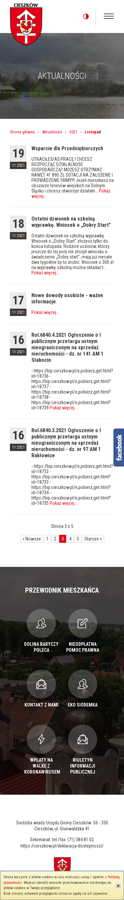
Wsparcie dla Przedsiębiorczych (67, 148)
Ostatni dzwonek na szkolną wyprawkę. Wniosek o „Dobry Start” (71, 222)
